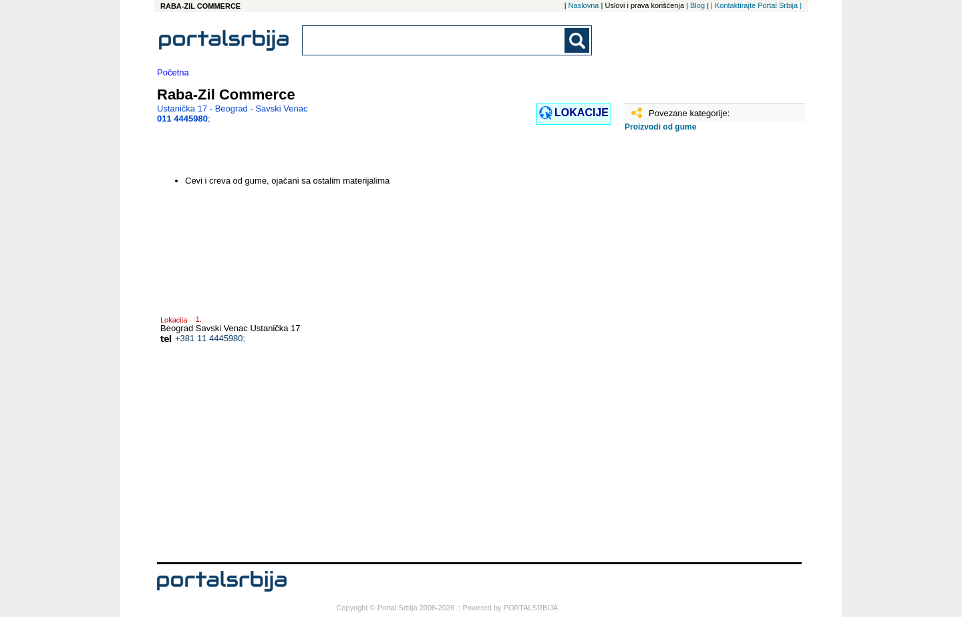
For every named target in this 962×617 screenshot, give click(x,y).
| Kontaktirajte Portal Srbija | (756, 5)
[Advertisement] (691, 352)
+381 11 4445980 (209, 338)
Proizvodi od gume (660, 127)
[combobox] (434, 40)
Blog (697, 5)
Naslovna (584, 5)
